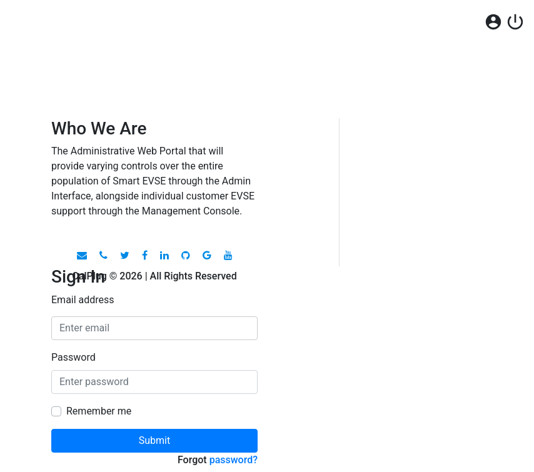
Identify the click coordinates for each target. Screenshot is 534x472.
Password (73, 357)
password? (233, 460)
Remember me (98, 411)
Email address (82, 300)
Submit (154, 440)
